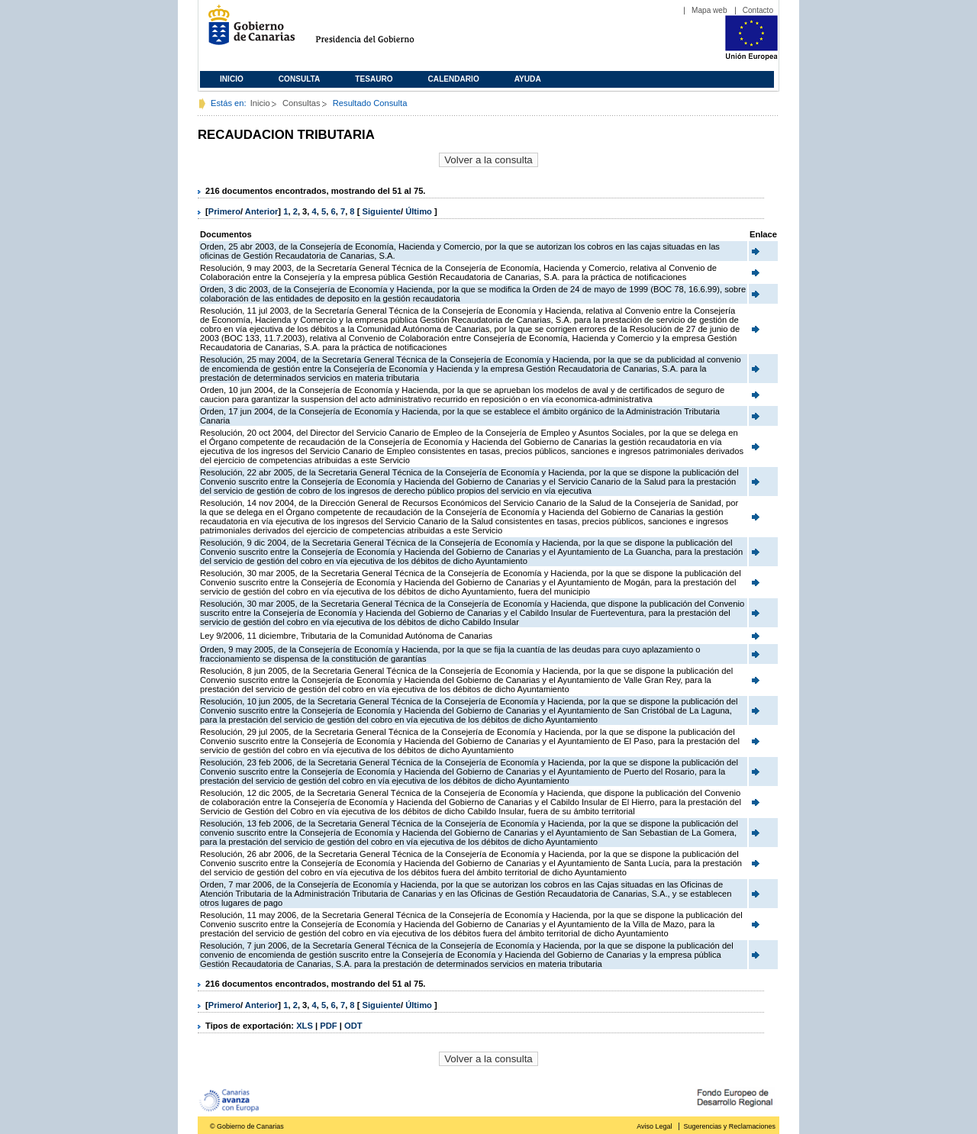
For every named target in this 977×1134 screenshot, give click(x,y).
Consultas (301, 103)
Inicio (231, 79)
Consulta (300, 79)
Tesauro (373, 79)
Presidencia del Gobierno (379, 31)
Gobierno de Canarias (246, 31)
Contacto (758, 10)
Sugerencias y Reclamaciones (729, 1126)
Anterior (262, 211)
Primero (224, 211)
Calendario (453, 79)
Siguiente (382, 211)
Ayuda (527, 79)
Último (419, 211)
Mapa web (709, 10)
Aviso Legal (654, 1126)
